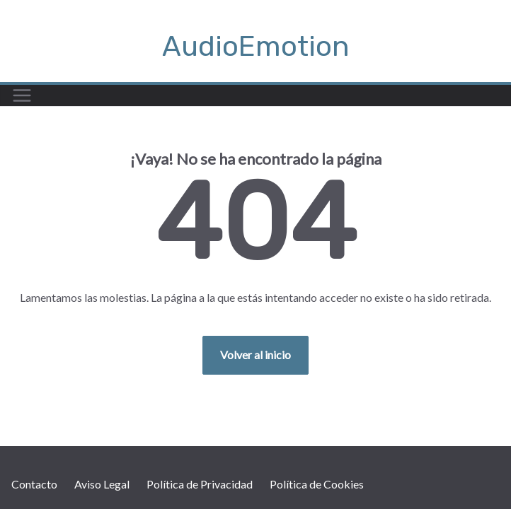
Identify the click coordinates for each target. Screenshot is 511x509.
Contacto (34, 484)
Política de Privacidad (200, 484)
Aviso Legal (102, 484)
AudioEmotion (256, 46)
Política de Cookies (317, 484)
